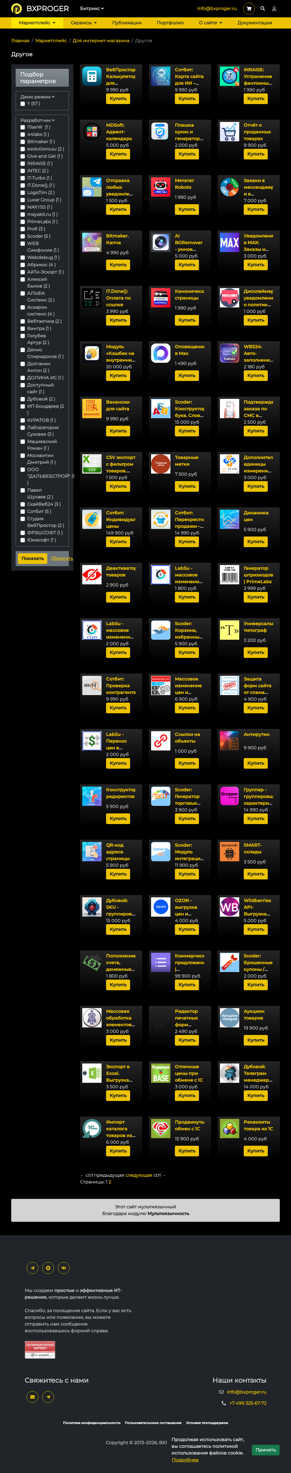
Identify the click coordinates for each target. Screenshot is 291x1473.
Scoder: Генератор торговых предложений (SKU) (191, 803)
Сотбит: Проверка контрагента (121, 685)
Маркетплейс (37, 22)
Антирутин (256, 734)
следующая (138, 1175)
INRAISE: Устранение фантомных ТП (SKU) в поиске (258, 83)
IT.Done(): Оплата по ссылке (118, 298)
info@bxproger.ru (217, 8)
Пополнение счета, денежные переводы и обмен (121, 969)
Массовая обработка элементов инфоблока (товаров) (119, 1025)
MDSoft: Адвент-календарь (119, 132)
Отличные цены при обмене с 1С (189, 1073)
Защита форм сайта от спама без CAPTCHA (257, 692)
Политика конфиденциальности (91, 1423)
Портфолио (170, 22)
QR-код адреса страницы (118, 852)
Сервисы (84, 22)
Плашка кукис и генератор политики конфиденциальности (201, 139)
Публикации (127, 22)
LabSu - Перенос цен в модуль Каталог (116, 748)
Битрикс (92, 8)
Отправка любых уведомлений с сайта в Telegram (122, 194)
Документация (255, 22)
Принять (265, 1450)
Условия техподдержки (207, 1423)
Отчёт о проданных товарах (257, 132)
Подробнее (185, 1460)
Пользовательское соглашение (153, 1423)
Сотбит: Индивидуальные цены (127, 519)
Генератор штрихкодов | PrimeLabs (258, 575)
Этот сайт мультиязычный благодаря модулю (145, 1210)
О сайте (210, 22)
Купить (118, 98)
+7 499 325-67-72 (247, 1403)
